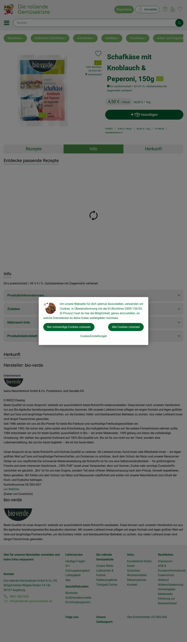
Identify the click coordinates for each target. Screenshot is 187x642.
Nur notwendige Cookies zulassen (69, 327)
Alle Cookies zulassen (126, 327)
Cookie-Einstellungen (93, 336)
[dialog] (93, 321)
